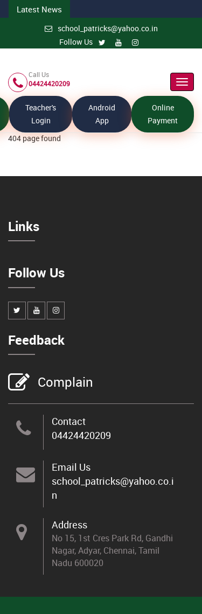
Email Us (71, 466)
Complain (64, 383)
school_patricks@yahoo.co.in (101, 28)
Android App (101, 113)
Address (69, 524)
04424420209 (81, 435)
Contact (69, 421)
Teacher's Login (40, 113)
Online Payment (163, 113)
